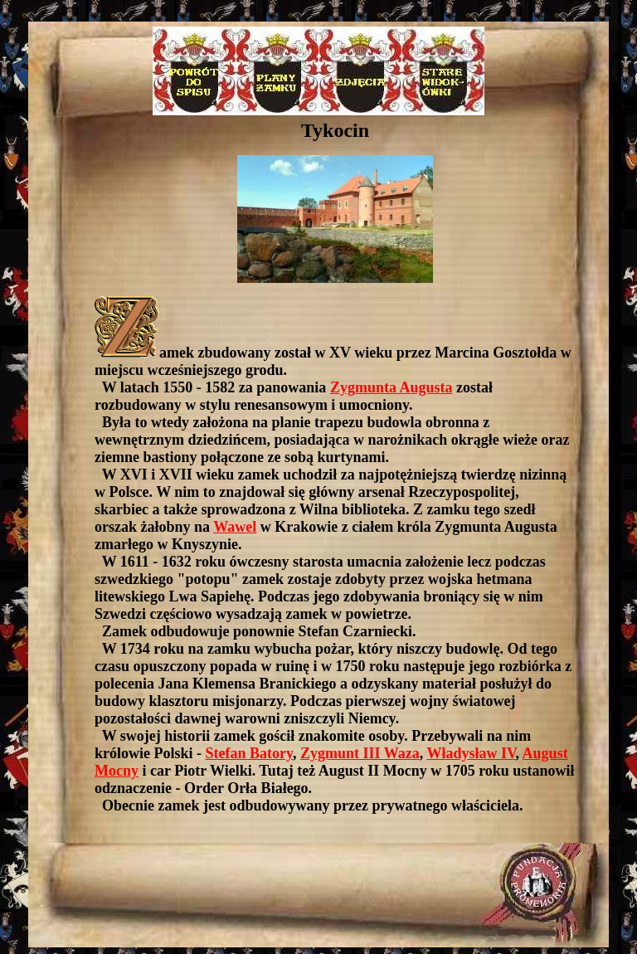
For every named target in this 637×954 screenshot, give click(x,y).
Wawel (234, 526)
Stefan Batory (250, 753)
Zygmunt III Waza (360, 753)
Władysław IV (470, 753)
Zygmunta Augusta (391, 387)
